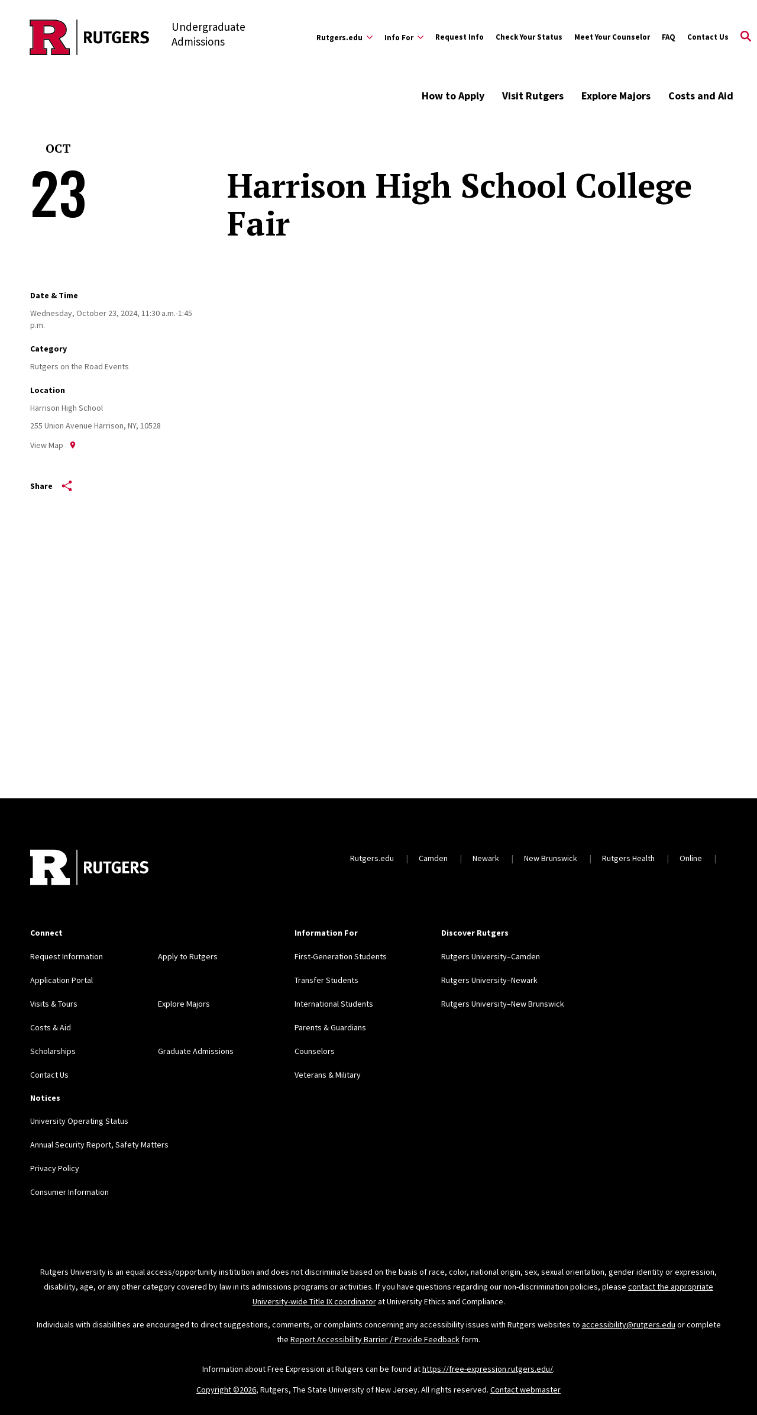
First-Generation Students (341, 956)
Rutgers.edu (372, 858)
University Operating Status (79, 1121)
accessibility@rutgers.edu (628, 1324)
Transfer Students (326, 980)
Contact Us (708, 37)
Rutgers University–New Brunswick (502, 1003)
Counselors (315, 1051)
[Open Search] (745, 37)
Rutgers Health (628, 858)
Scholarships (53, 1051)
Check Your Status (529, 37)
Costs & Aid (50, 1027)
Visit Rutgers (533, 95)
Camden (433, 858)
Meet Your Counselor (612, 37)
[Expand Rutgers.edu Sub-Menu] (344, 37)
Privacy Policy (54, 1168)
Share (51, 486)
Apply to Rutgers (188, 956)
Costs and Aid (700, 95)
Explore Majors (616, 95)
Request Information (66, 956)
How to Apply (453, 95)
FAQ (668, 37)
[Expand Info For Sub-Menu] (403, 37)
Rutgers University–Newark (489, 980)
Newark (486, 858)
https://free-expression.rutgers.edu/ (487, 1369)
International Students (334, 1003)
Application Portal (61, 980)
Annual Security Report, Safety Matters (99, 1144)
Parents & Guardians (330, 1027)
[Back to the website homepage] (90, 37)
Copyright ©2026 (226, 1389)
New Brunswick (550, 858)
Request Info (459, 37)
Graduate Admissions (196, 1051)
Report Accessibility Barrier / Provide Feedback (375, 1339)
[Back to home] (89, 869)
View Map (53, 445)
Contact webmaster (525, 1389)
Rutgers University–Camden (490, 956)
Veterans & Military (328, 1074)
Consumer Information (69, 1192)
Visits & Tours (53, 1003)
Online (691, 858)
